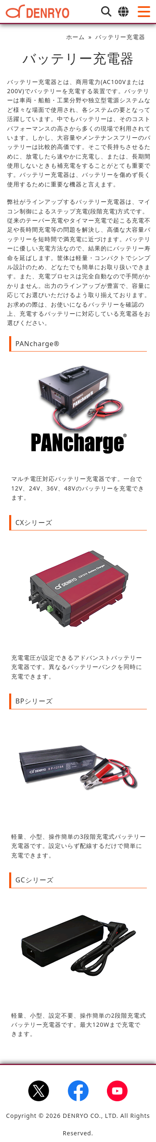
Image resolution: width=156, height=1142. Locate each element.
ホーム (75, 37)
